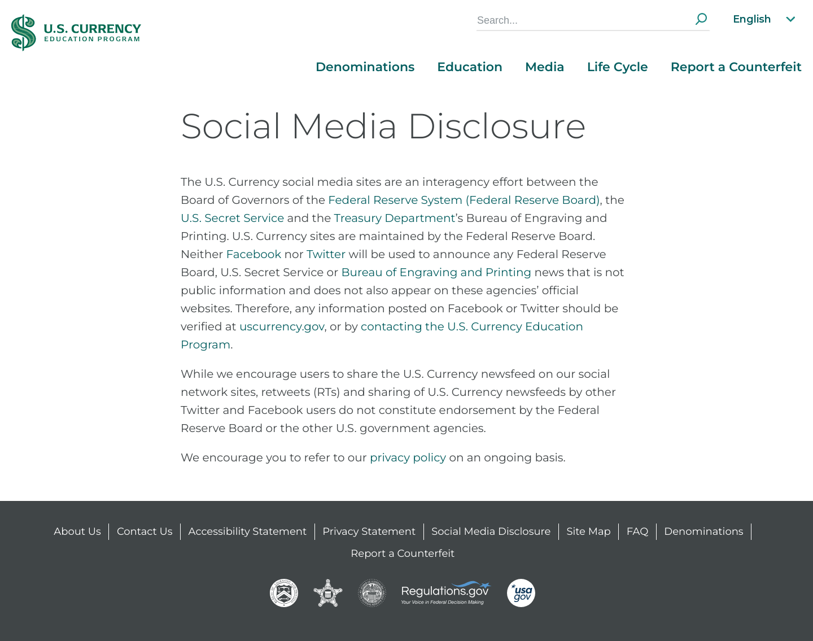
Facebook (254, 254)
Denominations (365, 67)
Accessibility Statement (248, 531)
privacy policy (408, 458)
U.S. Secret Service (232, 218)
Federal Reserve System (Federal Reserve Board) (464, 200)
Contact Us (145, 531)
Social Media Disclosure (490, 531)
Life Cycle (617, 67)
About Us (77, 531)
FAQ (638, 531)
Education (469, 67)
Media (545, 67)
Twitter (326, 254)
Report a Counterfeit (736, 67)
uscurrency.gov (282, 327)
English (765, 19)
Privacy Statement (369, 531)
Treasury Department (395, 218)
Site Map (588, 531)
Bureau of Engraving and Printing (436, 273)
